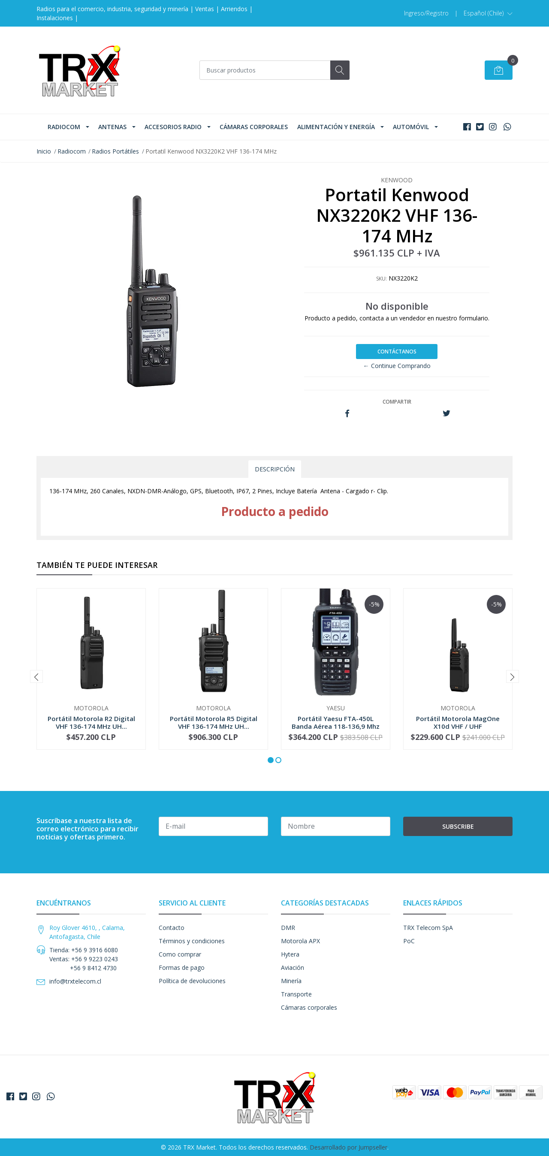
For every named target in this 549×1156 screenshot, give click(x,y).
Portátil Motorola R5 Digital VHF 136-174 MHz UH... (213, 722)
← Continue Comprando (397, 366)
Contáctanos (396, 351)
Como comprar (180, 954)
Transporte (296, 994)
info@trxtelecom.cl (75, 981)
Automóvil (411, 127)
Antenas (112, 127)
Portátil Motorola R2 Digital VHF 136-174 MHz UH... (91, 722)
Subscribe (458, 826)
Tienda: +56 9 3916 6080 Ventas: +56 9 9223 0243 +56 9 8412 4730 (83, 959)
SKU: (381, 278)
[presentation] (36, 676)
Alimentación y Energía (336, 127)
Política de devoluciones (192, 981)
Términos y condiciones (192, 941)
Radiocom (64, 127)
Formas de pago (182, 967)
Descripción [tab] (275, 469)
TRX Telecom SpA (428, 928)
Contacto (171, 928)
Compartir (397, 401)
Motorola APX (300, 941)
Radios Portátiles (115, 151)
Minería (291, 981)
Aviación (292, 967)
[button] (488, 13)
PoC (409, 941)
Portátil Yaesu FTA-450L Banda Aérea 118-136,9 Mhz (336, 722)
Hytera (290, 954)
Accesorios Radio (173, 127)
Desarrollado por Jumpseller (348, 1147)
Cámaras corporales (254, 127)
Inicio (43, 151)
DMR (288, 928)
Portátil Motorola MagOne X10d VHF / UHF (458, 722)
